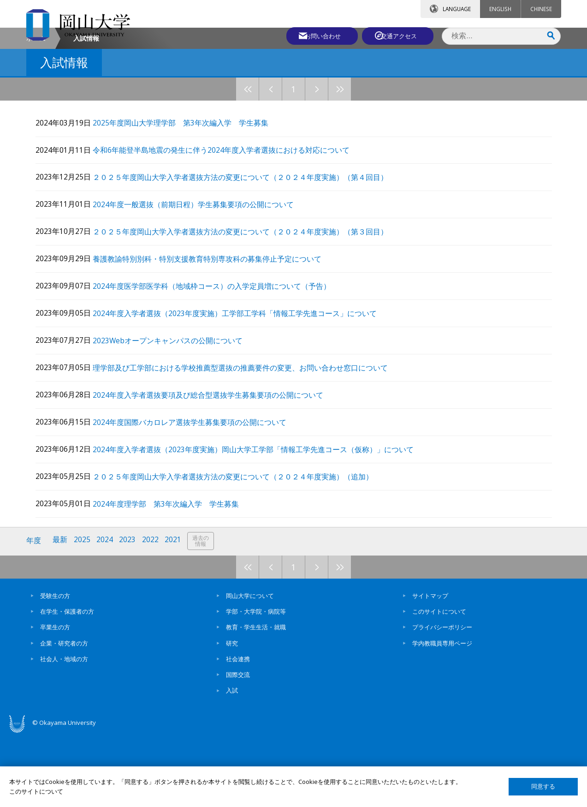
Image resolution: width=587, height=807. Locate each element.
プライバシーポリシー (442, 699)
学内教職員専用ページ (442, 715)
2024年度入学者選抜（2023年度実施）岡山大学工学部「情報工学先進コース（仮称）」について (260, 523)
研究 (232, 715)
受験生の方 (55, 668)
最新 (60, 613)
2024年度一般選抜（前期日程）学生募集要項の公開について (200, 281)
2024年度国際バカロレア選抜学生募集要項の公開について (197, 496)
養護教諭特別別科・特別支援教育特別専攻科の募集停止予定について (214, 335)
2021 (175, 613)
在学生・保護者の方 (67, 683)
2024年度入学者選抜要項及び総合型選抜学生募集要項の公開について (215, 469)
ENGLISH (500, 8)
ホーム (36, 116)
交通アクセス (400, 35)
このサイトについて (439, 683)
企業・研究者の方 (64, 715)
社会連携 (238, 731)
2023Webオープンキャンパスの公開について (175, 415)
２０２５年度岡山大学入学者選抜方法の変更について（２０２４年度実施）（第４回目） (247, 254)
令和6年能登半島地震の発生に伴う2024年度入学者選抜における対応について (228, 228)
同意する (543, 786)
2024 (106, 613)
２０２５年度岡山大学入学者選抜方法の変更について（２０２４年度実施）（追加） (240, 550)
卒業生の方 (55, 699)
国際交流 (238, 746)
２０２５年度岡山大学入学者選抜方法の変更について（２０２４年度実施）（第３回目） (247, 308)
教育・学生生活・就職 (256, 699)
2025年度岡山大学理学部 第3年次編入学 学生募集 (188, 201)
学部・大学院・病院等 (256, 683)
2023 (129, 613)
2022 (152, 613)
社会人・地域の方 (64, 731)
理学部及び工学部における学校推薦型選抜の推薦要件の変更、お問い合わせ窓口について (247, 442)
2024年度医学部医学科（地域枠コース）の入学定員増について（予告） (219, 362)
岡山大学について (250, 668)
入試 (232, 762)
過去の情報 (203, 613)
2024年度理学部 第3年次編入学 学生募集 (173, 576)
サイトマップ (430, 668)
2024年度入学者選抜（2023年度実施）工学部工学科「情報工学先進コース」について (242, 389)
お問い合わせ (319, 35)
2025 (83, 613)
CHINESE (541, 8)
